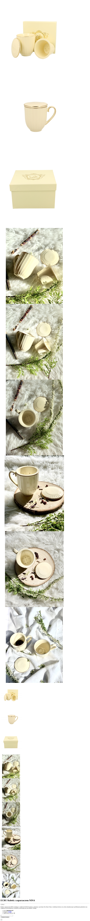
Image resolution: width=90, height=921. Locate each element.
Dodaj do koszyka (5, 917)
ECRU (10, 911)
